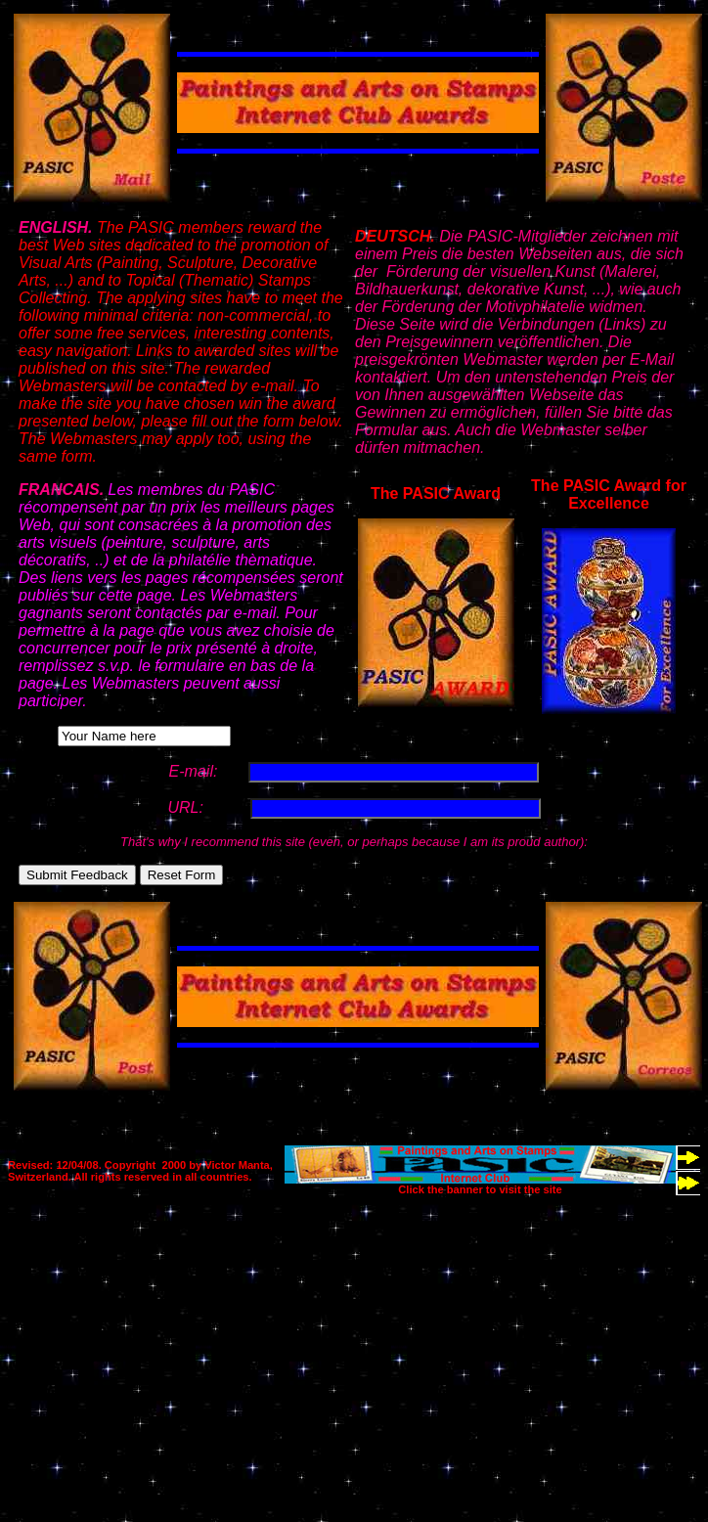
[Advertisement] (325, 1332)
